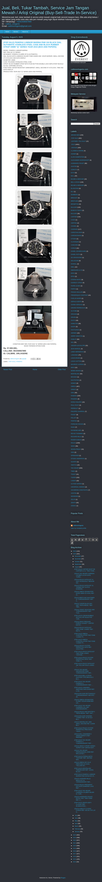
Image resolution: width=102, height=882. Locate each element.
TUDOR (73, 477)
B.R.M (73, 172)
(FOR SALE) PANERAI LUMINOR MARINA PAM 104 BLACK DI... (84, 775)
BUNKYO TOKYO (76, 210)
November (78, 559)
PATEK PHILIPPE (76, 402)
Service (15, 31)
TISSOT (73, 474)
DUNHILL (74, 264)
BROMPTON (75, 204)
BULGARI (74, 207)
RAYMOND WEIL (76, 430)
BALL (72, 176)
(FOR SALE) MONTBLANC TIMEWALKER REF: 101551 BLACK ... (84, 770)
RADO (73, 427)
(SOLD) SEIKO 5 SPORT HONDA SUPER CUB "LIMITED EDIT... (84, 746)
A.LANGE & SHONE (77, 150)
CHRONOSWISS (76, 235)
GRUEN (73, 317)
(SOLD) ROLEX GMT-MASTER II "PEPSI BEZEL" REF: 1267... (84, 712)
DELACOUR (75, 260)
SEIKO (73, 446)
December (78, 556)
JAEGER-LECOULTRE (78, 345)
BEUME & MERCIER (77, 185)
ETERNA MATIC (76, 279)
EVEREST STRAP (76, 282)
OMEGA (73, 386)
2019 (74, 848)
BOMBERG (74, 194)
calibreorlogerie (78, 525)
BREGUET (74, 198)
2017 (74, 854)
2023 (74, 837)
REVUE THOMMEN (77, 433)
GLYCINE (74, 311)
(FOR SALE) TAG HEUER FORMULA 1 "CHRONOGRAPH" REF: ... (83, 683)
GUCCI (73, 320)
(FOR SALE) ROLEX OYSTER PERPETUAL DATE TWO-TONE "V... (83, 659)
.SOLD (73, 144)
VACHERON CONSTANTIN (79, 490)
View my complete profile (78, 528)
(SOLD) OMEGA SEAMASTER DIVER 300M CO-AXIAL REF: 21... (84, 593)
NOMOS (73, 383)
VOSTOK (74, 493)
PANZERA (74, 399)
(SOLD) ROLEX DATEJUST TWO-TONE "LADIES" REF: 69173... (83, 629)
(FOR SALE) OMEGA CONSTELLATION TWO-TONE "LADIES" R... (84, 635)
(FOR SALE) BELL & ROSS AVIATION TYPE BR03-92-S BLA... (83, 677)
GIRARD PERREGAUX (78, 308)
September (78, 564)
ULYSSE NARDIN (76, 484)
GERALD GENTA (76, 301)
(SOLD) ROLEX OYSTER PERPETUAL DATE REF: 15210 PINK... (82, 647)
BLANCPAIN (75, 188)
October (77, 561)
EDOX (73, 273)
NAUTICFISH (75, 380)
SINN (72, 452)
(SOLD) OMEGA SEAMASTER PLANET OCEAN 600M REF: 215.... (84, 701)
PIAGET (73, 414)
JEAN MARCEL (76, 348)
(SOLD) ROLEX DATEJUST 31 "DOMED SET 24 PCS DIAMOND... (83, 587)
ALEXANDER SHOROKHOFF (80, 160)
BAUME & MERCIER (77, 179)
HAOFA (73, 326)
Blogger (63, 877)
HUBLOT (73, 339)
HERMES (74, 333)
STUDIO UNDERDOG (78, 458)
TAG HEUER (75, 468)
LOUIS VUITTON (76, 361)
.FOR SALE (12, 361)
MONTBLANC (75, 374)
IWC (72, 342)
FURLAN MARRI (76, 298)
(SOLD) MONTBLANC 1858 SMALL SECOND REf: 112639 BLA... (84, 723)
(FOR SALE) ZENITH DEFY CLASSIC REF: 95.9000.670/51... (82, 804)
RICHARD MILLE (76, 436)
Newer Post (7, 369)
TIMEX (73, 471)
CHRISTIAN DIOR (76, 232)
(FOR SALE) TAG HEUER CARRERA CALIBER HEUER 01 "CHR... (84, 792)
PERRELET (74, 408)
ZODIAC (73, 506)
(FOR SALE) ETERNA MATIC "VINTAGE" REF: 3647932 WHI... (83, 758)
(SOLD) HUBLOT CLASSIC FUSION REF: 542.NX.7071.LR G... (84, 810)
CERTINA (74, 223)
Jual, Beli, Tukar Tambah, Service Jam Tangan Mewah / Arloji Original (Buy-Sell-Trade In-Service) (49, 10)
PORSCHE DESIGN (77, 424)
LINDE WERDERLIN (77, 352)
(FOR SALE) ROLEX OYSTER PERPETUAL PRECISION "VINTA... (83, 729)
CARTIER (74, 217)
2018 (74, 851)
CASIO (73, 220)
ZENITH (73, 502)
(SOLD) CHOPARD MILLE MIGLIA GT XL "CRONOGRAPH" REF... (82, 780)
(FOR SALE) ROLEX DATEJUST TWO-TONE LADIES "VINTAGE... (84, 653)
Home (7, 31)
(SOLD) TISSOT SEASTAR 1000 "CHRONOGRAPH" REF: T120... (84, 611)
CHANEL (73, 226)
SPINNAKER (75, 455)
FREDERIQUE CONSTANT (79, 295)
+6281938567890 (24, 22)
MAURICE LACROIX (77, 364)
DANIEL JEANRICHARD (78, 251)
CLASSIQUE (75, 242)
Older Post (62, 369)
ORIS (72, 392)
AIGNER (73, 154)
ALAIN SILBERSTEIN (77, 157)
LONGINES (74, 355)
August (77, 567)
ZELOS (73, 499)
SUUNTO (74, 462)
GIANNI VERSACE (77, 304)
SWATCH (74, 465)
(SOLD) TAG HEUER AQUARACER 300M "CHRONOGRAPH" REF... (83, 671)
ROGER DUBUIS (76, 440)
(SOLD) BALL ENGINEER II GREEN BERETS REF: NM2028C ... (82, 735)
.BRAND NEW (75, 135)
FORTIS (73, 289)
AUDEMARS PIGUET (77, 163)
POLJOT (73, 418)
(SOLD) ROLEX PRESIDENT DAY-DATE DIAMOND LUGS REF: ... (84, 786)
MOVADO (74, 377)
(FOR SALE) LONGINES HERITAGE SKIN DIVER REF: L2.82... (84, 689)
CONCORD (74, 245)
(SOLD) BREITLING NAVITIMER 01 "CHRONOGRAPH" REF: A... (84, 599)
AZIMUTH (74, 169)
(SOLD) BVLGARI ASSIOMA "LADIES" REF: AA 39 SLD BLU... (83, 717)
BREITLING (74, 201)
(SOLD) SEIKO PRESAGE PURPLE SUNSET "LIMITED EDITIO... (84, 623)
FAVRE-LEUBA (75, 286)
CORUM (73, 248)
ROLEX (73, 443)
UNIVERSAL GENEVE (78, 487)
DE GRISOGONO (76, 257)
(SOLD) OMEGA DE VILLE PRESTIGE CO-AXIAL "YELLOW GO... (82, 764)
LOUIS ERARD (75, 358)
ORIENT (73, 389)
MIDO (72, 367)
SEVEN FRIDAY (76, 449)
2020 (74, 845)
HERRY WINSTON (77, 336)
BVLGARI (74, 213)
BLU (72, 191)
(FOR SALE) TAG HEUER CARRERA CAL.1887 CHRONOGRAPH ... (82, 707)
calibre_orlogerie (13, 24)
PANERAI (19, 361)
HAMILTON (74, 323)
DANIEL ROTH (75, 254)
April (76, 823)
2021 (74, 843)
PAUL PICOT (75, 405)
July (76, 815)
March (77, 826)
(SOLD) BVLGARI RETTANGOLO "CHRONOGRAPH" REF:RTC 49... (84, 695)
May (76, 821)
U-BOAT (73, 480)
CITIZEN (73, 239)
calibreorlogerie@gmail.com (19, 26)
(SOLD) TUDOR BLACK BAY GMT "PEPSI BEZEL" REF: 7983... (83, 605)
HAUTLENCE (75, 330)
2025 (74, 554)
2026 (74, 551)
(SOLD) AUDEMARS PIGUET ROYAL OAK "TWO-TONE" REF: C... (83, 798)
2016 (74, 856)
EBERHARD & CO (76, 270)
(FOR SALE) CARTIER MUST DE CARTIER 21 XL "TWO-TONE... (84, 570)
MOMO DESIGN (76, 370)
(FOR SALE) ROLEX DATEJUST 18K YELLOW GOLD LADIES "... (84, 665)
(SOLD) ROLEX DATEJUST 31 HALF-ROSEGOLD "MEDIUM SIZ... (84, 581)
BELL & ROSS (75, 182)
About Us (25, 31)
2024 (74, 835)
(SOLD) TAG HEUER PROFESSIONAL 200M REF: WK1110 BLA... (84, 752)
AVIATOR (74, 166)
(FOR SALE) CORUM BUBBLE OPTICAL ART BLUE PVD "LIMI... (84, 617)
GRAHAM (74, 314)
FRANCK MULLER (77, 292)
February (78, 829)
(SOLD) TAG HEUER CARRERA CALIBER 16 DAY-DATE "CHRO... (84, 575)
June (76, 818)
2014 (74, 862)
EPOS (73, 276)
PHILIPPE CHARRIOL (78, 411)
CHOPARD (74, 229)
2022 (74, 840)
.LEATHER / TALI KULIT (78, 141)
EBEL (72, 267)
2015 (74, 859)
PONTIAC (74, 421)
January (77, 831)
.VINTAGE (74, 147)
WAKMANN (74, 496)
